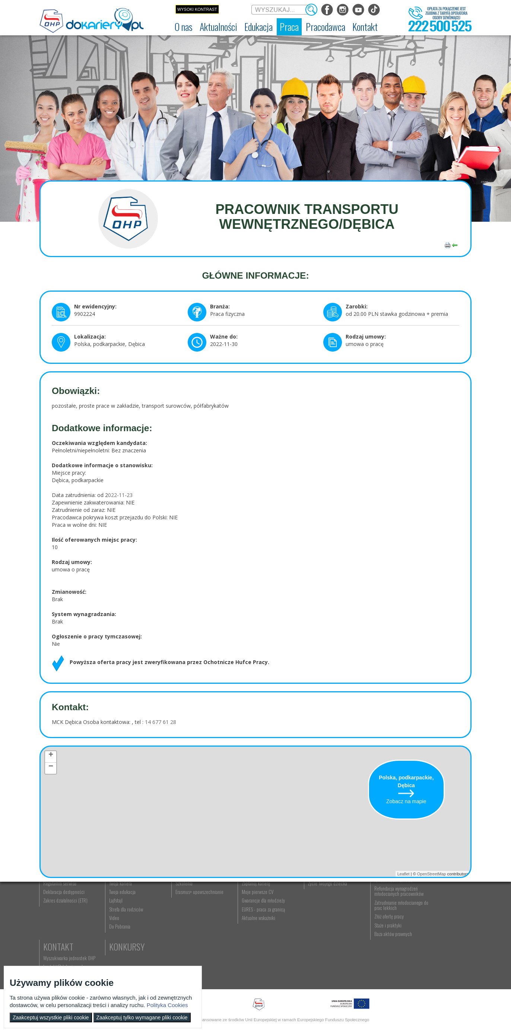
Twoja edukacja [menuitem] (118, 933)
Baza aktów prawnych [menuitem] (370, 975)
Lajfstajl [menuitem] (111, 942)
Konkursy (430, 937)
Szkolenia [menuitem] (175, 924)
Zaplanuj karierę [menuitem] (242, 924)
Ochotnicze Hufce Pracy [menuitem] (65, 916)
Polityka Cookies (167, 1005)
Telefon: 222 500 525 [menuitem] (433, 924)
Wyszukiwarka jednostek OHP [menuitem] (439, 907)
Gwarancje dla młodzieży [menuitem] (249, 942)
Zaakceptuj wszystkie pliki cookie (51, 1017)
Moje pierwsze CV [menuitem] (244, 933)
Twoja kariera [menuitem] (116, 924)
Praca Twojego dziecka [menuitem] (309, 916)
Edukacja (183, 896)
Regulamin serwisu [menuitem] (60, 924)
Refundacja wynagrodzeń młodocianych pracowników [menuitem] (375, 932)
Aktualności (127, 896)
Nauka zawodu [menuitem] (178, 916)
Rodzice (304, 896)
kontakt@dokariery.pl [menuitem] (432, 916)
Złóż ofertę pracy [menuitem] (366, 958)
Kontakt (428, 896)
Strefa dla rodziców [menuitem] (122, 950)
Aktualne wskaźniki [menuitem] (244, 959)
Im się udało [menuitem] (115, 916)
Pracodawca (374, 896)
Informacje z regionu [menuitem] (123, 907)
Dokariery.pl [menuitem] (54, 907)
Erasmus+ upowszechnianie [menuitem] (190, 933)
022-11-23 (120, 495)
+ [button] (50, 756)
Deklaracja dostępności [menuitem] (64, 933)
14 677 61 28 (159, 721)
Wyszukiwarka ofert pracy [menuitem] (250, 907)
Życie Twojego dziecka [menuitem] (309, 924)
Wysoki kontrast (197, 9)
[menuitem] (184, 26)
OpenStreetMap (431, 874)
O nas (53, 896)
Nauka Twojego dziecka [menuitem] (310, 907)
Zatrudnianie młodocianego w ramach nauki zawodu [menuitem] (377, 918)
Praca (239, 896)
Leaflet (403, 874)
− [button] (50, 767)
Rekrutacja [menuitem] (176, 907)
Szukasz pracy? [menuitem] (242, 916)
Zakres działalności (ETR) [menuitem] (66, 942)
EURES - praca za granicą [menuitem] (249, 950)
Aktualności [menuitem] (361, 907)
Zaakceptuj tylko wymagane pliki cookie (142, 1017)
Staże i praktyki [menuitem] (364, 966)
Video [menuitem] (110, 959)
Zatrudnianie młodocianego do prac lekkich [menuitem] (375, 946)
